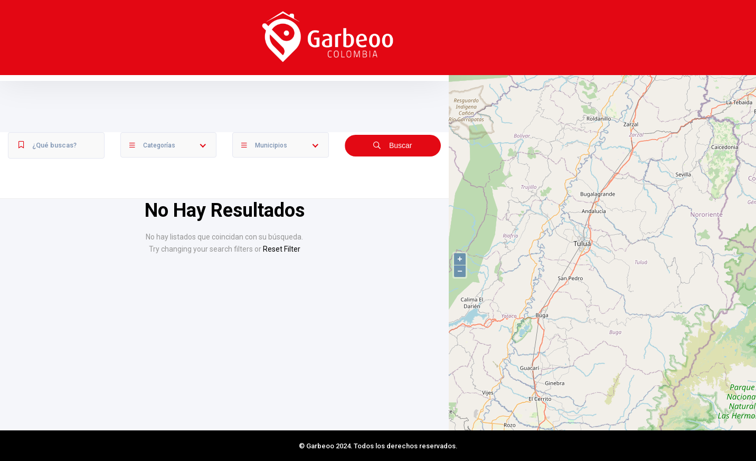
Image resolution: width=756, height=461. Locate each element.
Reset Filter (281, 249)
